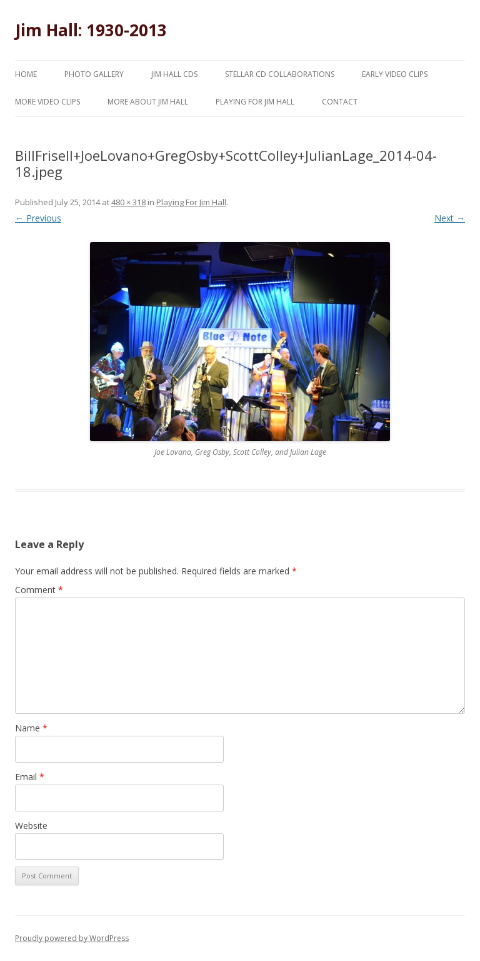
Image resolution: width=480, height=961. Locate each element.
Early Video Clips (395, 74)
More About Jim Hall (148, 101)
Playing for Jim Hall (255, 101)
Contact (340, 101)
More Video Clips (47, 101)
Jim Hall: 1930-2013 (91, 30)
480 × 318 (128, 202)
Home (26, 74)
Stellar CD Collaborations (279, 74)
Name (31, 728)
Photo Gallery (94, 74)
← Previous (38, 218)
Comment (39, 590)
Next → (449, 218)
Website (31, 825)
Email (29, 777)
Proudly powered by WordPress (72, 938)
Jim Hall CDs (174, 74)
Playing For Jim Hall (191, 202)
